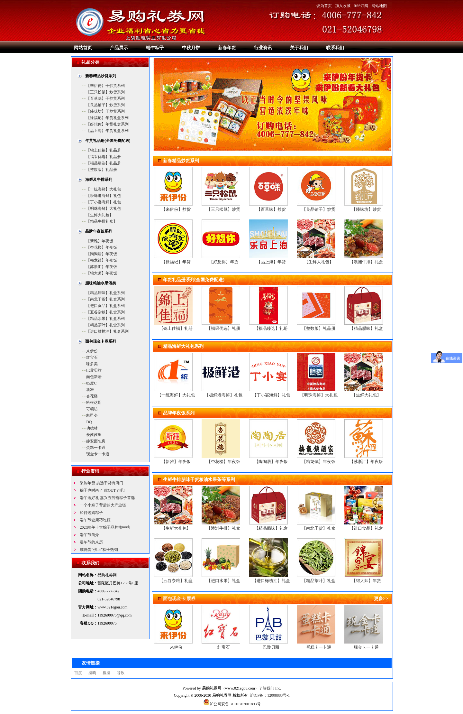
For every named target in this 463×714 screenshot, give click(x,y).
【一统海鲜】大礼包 (103, 189)
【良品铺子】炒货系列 (105, 105)
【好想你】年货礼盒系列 (107, 124)
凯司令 (92, 415)
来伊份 (92, 351)
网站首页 (83, 47)
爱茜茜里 (94, 434)
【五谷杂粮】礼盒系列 (105, 312)
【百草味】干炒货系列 (105, 98)
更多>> (381, 598)
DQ (89, 422)
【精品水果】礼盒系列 (105, 318)
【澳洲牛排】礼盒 (366, 261)
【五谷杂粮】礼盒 (176, 580)
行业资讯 (263, 47)
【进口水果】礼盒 (223, 580)
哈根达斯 (94, 402)
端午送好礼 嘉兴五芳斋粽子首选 (107, 498)
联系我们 (335, 47)
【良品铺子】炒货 (318, 209)
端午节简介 (89, 535)
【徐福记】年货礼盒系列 (107, 118)
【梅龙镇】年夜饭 (101, 260)
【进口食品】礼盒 (366, 528)
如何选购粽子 (91, 512)
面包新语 (94, 377)
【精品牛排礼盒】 (101, 221)
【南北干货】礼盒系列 (105, 299)
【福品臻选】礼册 (271, 328)
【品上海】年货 (271, 261)
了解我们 (266, 688)
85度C (91, 383)
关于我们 (299, 47)
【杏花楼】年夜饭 (101, 247)
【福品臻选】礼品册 (103, 163)
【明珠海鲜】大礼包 (103, 208)
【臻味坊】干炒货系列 (105, 111)
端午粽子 (155, 47)
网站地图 (379, 6)
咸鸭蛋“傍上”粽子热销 (99, 549)
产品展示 (119, 47)
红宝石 (92, 357)
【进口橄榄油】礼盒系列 (107, 331)
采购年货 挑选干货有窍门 (101, 483)
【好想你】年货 (223, 261)
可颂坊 (92, 409)
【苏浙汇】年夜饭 (101, 266)
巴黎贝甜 (94, 370)
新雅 (90, 389)
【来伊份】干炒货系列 (105, 85)
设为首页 (324, 6)
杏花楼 (92, 396)
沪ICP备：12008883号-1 (270, 695)
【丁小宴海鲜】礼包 (103, 202)
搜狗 (92, 673)
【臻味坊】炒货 (366, 209)
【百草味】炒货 (271, 209)
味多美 (92, 364)
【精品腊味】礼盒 (366, 328)
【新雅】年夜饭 (99, 241)
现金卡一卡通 (97, 454)
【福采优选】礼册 (223, 328)
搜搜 (106, 673)
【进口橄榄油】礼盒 (271, 580)
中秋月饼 (191, 47)
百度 (78, 673)
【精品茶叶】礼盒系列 (105, 325)
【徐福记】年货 (176, 261)
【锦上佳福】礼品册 (103, 150)
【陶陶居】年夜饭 (101, 254)
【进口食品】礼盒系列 (105, 305)
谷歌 (120, 673)
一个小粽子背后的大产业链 (103, 505)
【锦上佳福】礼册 (176, 328)
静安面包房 (95, 441)
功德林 (92, 428)
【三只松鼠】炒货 (223, 209)
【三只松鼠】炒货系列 (105, 92)
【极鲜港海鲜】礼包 (103, 195)
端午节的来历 (91, 542)
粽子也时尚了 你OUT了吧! (102, 490)
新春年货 (227, 47)
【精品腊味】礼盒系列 (105, 293)
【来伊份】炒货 (176, 209)
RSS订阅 (361, 6)
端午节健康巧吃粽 (95, 520)
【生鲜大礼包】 (99, 215)
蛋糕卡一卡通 (318, 647)
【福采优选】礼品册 (103, 156)
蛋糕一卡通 (95, 447)
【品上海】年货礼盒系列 (107, 130)
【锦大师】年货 (366, 580)
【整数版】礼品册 (101, 169)
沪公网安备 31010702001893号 (232, 704)
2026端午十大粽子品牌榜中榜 (105, 527)
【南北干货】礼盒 (318, 528)
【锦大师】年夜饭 (101, 273)
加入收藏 (342, 6)
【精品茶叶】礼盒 (318, 580)
